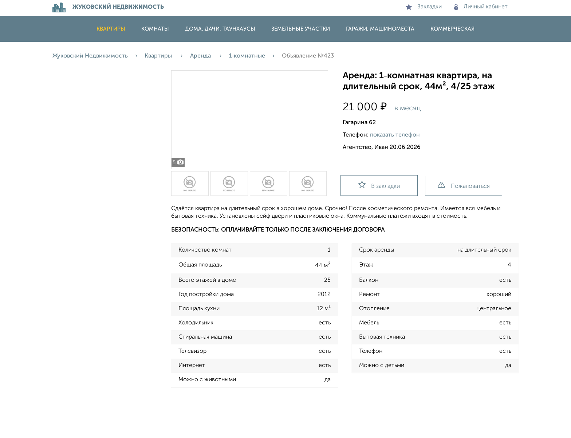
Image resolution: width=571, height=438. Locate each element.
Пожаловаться (464, 185)
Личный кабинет (481, 7)
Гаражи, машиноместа (380, 29)
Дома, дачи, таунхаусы (220, 29)
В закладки (379, 185)
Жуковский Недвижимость (90, 56)
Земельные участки (300, 29)
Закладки (424, 7)
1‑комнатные (247, 56)
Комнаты (155, 29)
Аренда (201, 56)
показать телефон (395, 135)
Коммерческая (452, 29)
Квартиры (111, 29)
